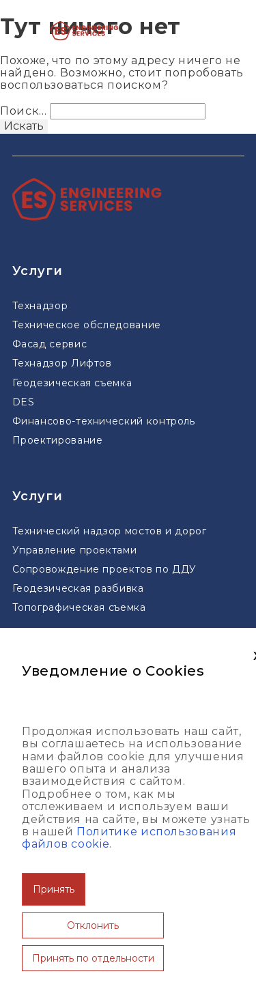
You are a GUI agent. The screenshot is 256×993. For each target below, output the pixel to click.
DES (23, 402)
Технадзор (40, 306)
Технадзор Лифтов (62, 363)
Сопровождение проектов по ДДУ (104, 569)
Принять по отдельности (93, 958)
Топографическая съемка (79, 607)
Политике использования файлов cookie (129, 837)
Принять (53, 889)
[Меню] (198, 31)
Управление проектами (74, 550)
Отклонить (93, 925)
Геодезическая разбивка (78, 588)
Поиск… (23, 110)
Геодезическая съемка (72, 383)
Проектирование (57, 440)
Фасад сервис (49, 344)
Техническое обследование (86, 325)
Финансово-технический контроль (103, 421)
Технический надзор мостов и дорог (109, 531)
